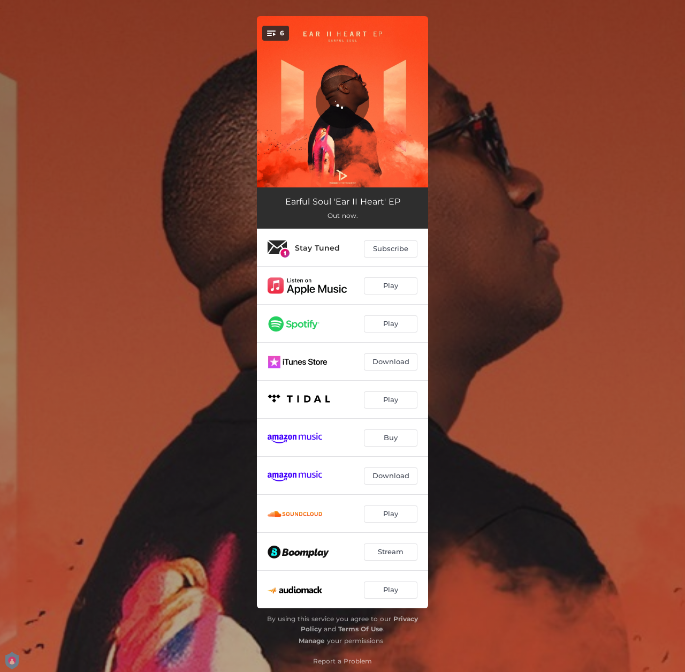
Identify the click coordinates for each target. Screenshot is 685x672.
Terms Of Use (360, 629)
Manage (312, 641)
